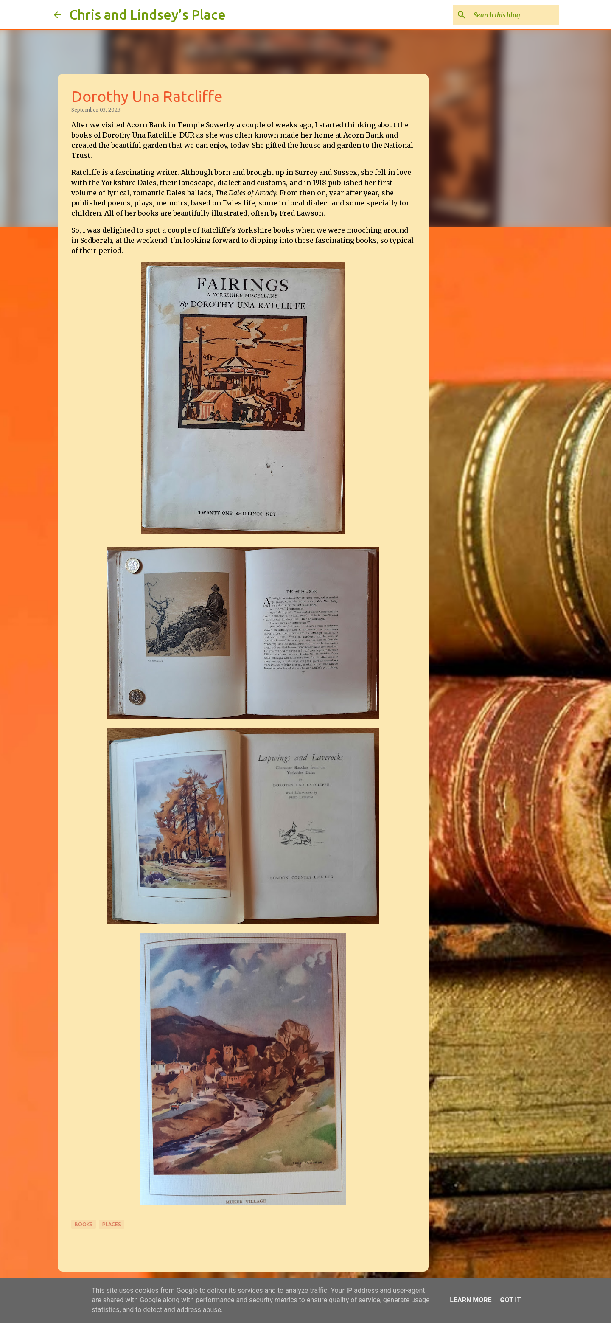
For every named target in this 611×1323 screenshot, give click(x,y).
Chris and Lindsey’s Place (147, 14)
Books (83, 1224)
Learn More (470, 1300)
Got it (510, 1300)
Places (111, 1224)
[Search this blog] (514, 15)
